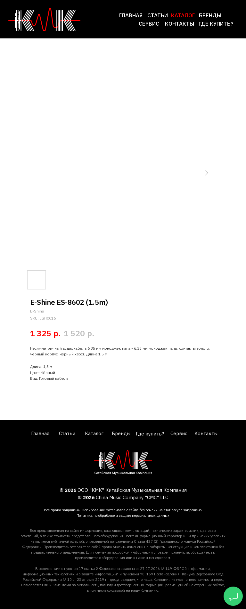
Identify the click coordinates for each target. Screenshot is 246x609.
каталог (183, 15)
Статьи (157, 15)
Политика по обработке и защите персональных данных (123, 515)
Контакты (179, 23)
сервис (149, 23)
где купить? (216, 23)
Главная (131, 15)
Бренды (210, 15)
